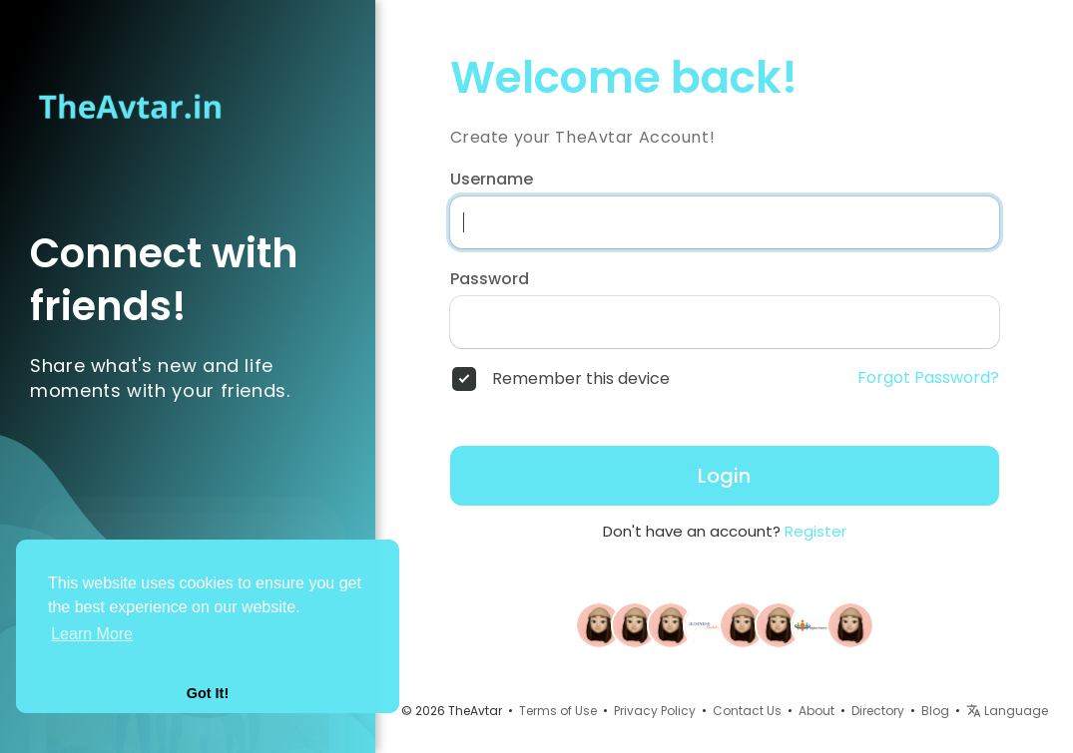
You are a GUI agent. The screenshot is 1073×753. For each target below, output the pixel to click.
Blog (935, 710)
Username (491, 179)
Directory (877, 710)
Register (815, 531)
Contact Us (747, 710)
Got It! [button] (208, 693)
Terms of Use (558, 710)
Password (489, 279)
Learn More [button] (92, 633)
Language (1007, 710)
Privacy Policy (655, 710)
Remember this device (581, 379)
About (816, 710)
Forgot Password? (928, 378)
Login (724, 476)
